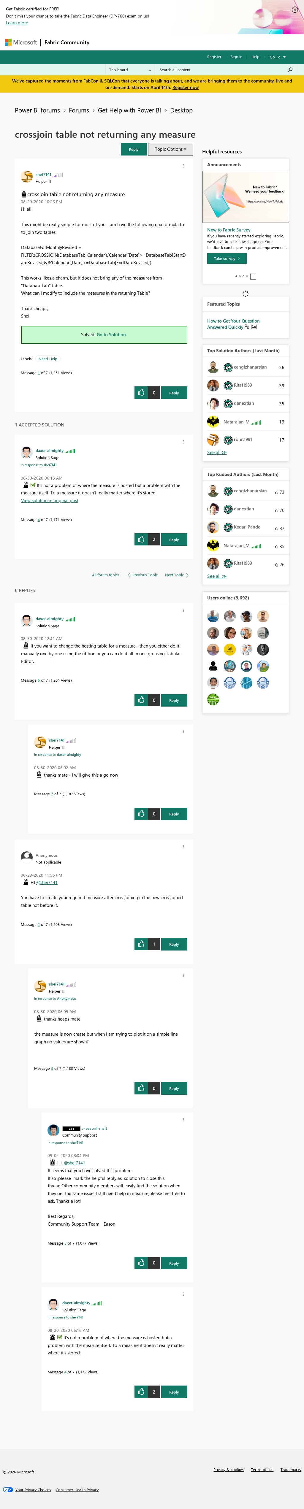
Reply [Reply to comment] (174, 539)
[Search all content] (226, 69)
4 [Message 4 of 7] (39, 519)
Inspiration (129, 42)
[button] (134, 149)
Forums (102, 42)
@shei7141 (47, 882)
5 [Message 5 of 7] (65, 1242)
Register (214, 56)
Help (255, 56)
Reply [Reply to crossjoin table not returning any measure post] (174, 392)
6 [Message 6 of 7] (39, 680)
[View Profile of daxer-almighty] (50, 450)
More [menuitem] (226, 42)
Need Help (48, 359)
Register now (185, 87)
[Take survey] (227, 258)
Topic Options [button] (169, 149)
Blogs (206, 42)
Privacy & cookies (228, 1469)
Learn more (17, 23)
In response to (39, 464)
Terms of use (262, 1469)
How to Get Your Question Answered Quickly (233, 324)
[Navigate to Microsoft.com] (21, 42)
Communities (180, 42)
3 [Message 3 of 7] (52, 1068)
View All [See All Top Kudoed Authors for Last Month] (217, 576)
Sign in (236, 56)
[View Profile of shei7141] (43, 174)
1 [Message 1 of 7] (39, 372)
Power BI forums (37, 110)
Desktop (181, 110)
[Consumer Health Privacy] (77, 1489)
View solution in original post (49, 500)
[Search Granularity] (130, 69)
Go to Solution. (112, 334)
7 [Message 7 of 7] (52, 793)
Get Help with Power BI (129, 110)
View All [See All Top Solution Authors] (217, 452)
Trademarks (291, 1469)
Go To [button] (275, 56)
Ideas (153, 42)
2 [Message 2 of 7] (39, 924)
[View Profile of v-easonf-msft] (94, 1128)
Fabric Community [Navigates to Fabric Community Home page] (67, 42)
